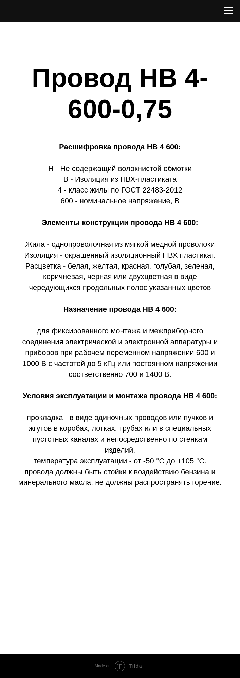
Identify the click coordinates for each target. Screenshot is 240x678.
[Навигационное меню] (228, 10)
